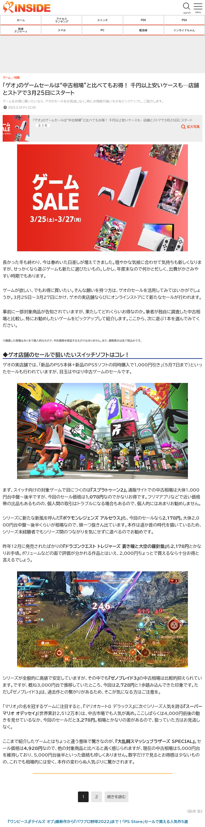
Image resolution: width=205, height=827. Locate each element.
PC (102, 30)
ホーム (21, 20)
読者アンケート (20, 30)
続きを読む (116, 797)
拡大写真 (193, 126)
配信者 (143, 30)
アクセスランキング (61, 20)
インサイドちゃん (184, 30)
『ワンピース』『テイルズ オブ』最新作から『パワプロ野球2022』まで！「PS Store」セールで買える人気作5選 (98, 822)
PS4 (184, 20)
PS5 (143, 20)
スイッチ (102, 20)
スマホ (62, 30)
